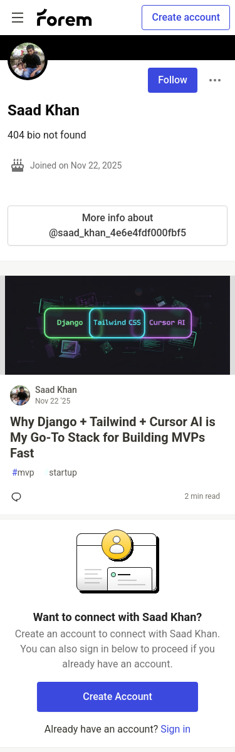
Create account (186, 17)
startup (60, 472)
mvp (23, 472)
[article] (117, 371)
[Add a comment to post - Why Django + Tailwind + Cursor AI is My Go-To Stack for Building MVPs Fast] (19, 497)
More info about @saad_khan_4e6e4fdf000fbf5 (117, 225)
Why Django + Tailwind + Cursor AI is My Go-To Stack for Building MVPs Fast (113, 437)
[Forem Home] (64, 17)
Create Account (117, 696)
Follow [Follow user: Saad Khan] (172, 80)
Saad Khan (56, 390)
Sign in (175, 729)
